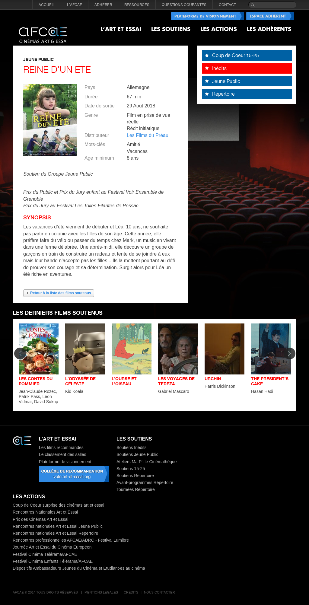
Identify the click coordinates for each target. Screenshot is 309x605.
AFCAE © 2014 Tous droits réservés (46, 592)
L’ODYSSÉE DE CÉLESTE (80, 381)
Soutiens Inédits (131, 447)
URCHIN (213, 378)
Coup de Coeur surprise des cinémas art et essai (58, 505)
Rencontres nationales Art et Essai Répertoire (55, 533)
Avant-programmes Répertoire (144, 482)
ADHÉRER (103, 5)
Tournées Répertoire (135, 489)
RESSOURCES (136, 5)
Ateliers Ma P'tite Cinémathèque (146, 461)
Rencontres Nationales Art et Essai (45, 512)
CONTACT (227, 5)
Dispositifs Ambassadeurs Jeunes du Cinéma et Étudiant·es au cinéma (79, 568)
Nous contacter (159, 592)
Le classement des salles (62, 454)
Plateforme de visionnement (65, 461)
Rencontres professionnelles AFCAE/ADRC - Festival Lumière (71, 540)
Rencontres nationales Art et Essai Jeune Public (58, 526)
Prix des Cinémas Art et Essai (40, 519)
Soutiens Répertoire (135, 475)
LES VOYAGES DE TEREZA (176, 381)
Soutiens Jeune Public (137, 454)
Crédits (131, 592)
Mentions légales (101, 592)
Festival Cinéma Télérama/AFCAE (45, 554)
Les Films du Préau (147, 135)
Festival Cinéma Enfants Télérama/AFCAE (53, 561)
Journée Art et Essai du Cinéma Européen (52, 547)
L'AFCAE (74, 5)
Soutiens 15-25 (130, 468)
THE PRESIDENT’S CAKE (269, 381)
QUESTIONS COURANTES (184, 5)
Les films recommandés (61, 447)
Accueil (47, 5)
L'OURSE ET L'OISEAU (124, 381)
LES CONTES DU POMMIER (36, 381)
